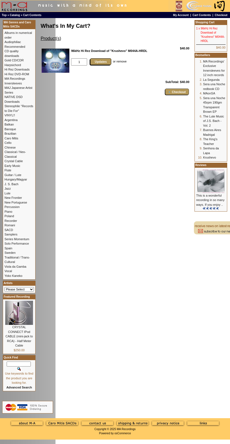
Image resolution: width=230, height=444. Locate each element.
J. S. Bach (11, 184)
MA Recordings (126, 429)
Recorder (10, 220)
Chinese (10, 147)
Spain (8, 248)
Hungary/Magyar (15, 179)
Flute (7, 170)
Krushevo (209, 157)
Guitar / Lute (12, 175)
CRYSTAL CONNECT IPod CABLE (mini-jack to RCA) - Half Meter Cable (19, 336)
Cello (7, 142)
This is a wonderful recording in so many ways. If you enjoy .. (210, 200)
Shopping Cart (204, 22)
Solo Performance (16, 243)
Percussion (11, 207)
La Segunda (211, 79)
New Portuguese (15, 202)
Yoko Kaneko (13, 275)
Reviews (200, 165)
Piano (8, 211)
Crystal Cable (13, 161)
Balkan (9, 124)
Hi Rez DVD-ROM (16, 74)
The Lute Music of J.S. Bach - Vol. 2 (213, 121)
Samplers (10, 234)
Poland (9, 216)
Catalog (15, 15)
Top (4, 15)
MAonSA (209, 93)
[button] (177, 92)
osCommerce (123, 433)
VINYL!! (9, 115)
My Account (181, 15)
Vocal (8, 271)
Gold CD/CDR (14, 60)
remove (122, 61)
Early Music (12, 165)
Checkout (221, 15)
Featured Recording (17, 296)
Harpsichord (12, 65)
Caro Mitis (11, 138)
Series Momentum (16, 239)
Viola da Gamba (15, 266)
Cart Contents (32, 15)
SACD (8, 230)
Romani (9, 225)
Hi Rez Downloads (16, 69)
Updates (101, 61)
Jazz (7, 188)
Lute (7, 193)
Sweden (10, 252)
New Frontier (13, 197)
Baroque (10, 129)
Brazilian (10, 133)
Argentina (10, 120)
